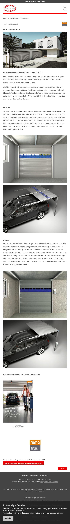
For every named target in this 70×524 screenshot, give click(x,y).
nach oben (62, 469)
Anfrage (41, 491)
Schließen (8, 518)
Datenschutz (34, 475)
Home (4, 18)
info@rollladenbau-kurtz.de (49, 482)
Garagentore (16, 18)
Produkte (10, 18)
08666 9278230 (40, 1)
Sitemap (25, 475)
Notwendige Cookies (14, 505)
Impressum (43, 475)
